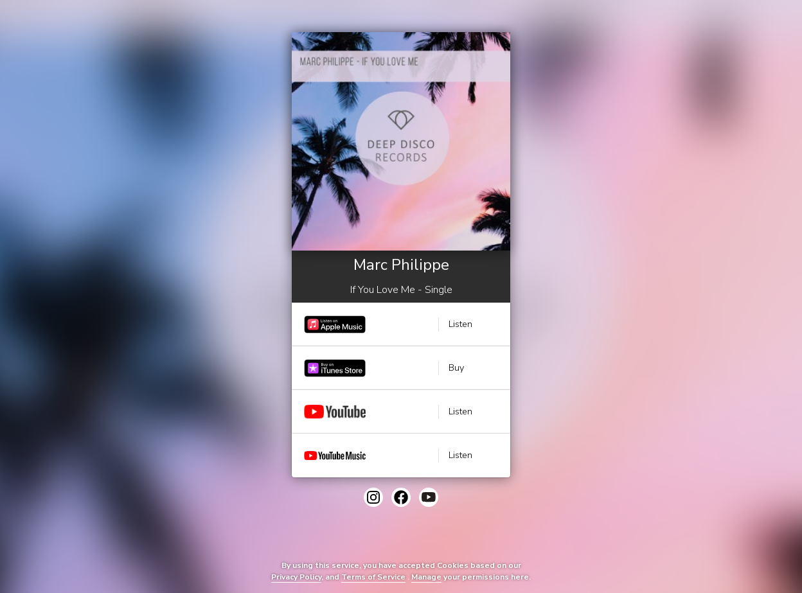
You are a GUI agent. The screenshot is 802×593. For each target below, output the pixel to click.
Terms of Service (373, 577)
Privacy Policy (296, 577)
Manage (426, 577)
